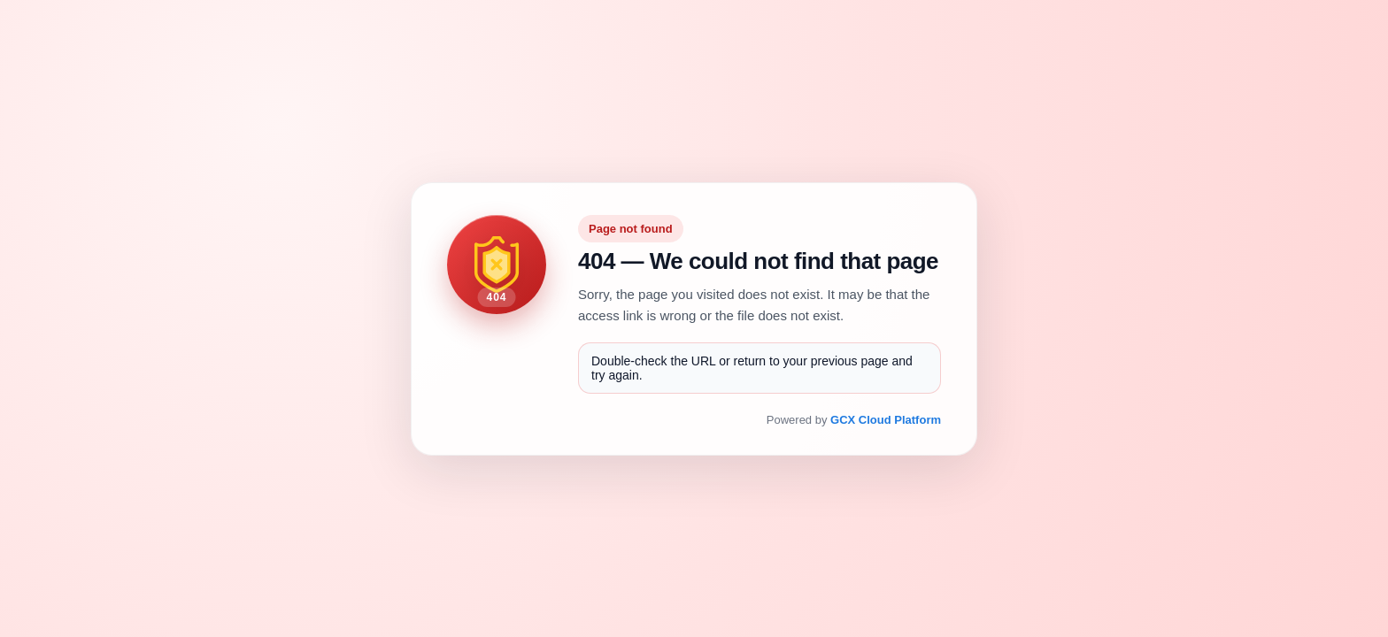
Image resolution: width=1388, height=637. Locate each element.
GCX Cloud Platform (885, 419)
